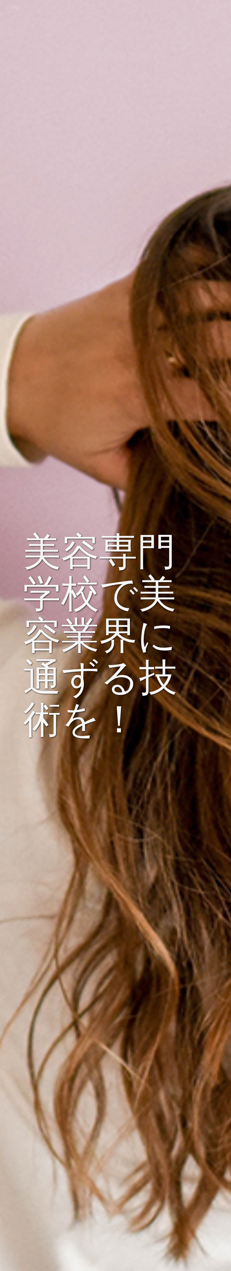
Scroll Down (115, 1252)
